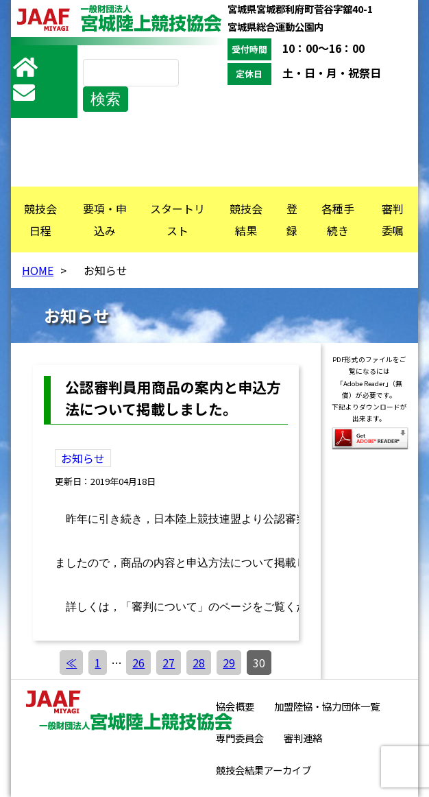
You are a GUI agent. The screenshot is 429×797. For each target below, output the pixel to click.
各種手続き (337, 219)
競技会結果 (246, 219)
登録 (291, 219)
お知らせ (83, 458)
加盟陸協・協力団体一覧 (327, 706)
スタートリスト (177, 219)
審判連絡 (303, 737)
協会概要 (235, 706)
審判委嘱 (393, 219)
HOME (37, 270)
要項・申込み (105, 219)
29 (229, 662)
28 (199, 662)
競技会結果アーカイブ (263, 770)
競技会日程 (40, 219)
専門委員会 (240, 737)
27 (168, 662)
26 (138, 662)
